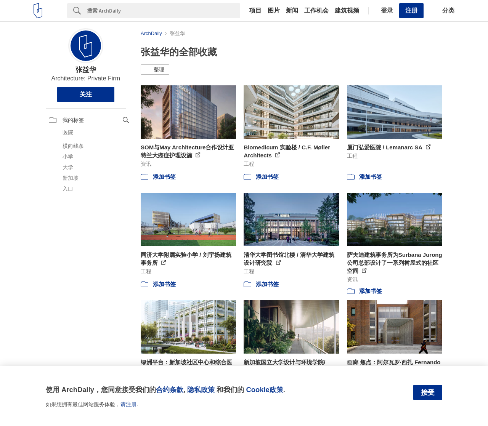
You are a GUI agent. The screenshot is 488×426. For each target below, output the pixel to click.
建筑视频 (347, 11)
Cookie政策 (264, 390)
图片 (274, 11)
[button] (155, 69)
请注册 (128, 404)
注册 (411, 10)
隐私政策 (201, 390)
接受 (428, 392)
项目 (255, 11)
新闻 (292, 11)
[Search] (163, 10)
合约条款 (169, 390)
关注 (86, 94)
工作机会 (316, 11)
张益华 (85, 70)
